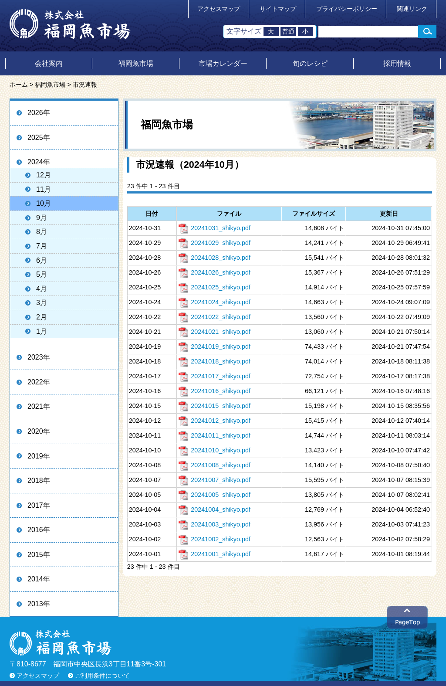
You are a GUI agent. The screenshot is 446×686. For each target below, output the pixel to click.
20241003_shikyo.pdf (214, 524)
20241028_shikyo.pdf (214, 257)
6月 (41, 260)
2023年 (38, 357)
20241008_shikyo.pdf (214, 465)
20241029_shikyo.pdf (214, 242)
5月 (41, 274)
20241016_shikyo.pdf (214, 390)
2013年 (38, 604)
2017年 (38, 505)
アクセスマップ (218, 9)
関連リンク (412, 9)
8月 (41, 231)
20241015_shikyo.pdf (214, 405)
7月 (41, 246)
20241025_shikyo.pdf (214, 287)
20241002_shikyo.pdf (214, 539)
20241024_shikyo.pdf (214, 302)
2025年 (38, 137)
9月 (41, 217)
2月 (41, 317)
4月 (41, 288)
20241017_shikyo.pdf (214, 376)
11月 (43, 189)
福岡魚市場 (135, 63)
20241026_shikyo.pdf (214, 272)
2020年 (38, 431)
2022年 (38, 382)
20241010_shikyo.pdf (214, 450)
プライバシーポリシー (346, 9)
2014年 (38, 579)
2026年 (38, 112)
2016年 (38, 529)
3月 (41, 302)
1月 (41, 331)
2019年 (38, 456)
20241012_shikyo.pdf (214, 420)
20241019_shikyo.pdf (214, 346)
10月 (43, 203)
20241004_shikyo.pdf (214, 509)
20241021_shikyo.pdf (214, 331)
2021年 (38, 406)
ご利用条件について (102, 675)
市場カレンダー (223, 63)
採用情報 (397, 63)
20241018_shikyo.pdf (214, 361)
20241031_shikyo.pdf (214, 227)
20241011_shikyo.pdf (214, 435)
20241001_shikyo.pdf (214, 553)
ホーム (19, 84)
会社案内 (49, 63)
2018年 (38, 480)
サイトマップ (278, 9)
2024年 (38, 162)
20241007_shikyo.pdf (214, 479)
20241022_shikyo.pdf (214, 316)
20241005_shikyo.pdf (214, 494)
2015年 (38, 554)
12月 (43, 175)
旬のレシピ (310, 63)
